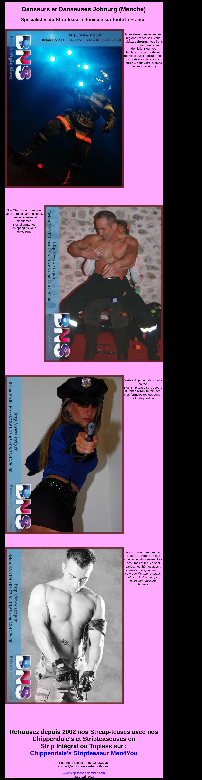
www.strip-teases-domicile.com (84, 773)
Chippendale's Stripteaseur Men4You (84, 753)
